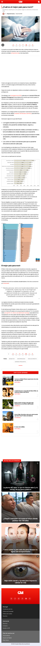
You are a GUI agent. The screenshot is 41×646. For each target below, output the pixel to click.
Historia (17, 382)
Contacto (5, 625)
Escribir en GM (6, 628)
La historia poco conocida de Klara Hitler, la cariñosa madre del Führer (26, 391)
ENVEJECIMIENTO (32, 358)
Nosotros (5, 623)
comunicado (6, 283)
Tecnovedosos (6, 635)
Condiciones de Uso (7, 609)
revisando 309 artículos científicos (23, 113)
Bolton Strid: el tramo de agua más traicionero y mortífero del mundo (23, 403)
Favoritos (5, 616)
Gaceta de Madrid (7, 638)
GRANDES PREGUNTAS (20, 361)
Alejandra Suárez (11, 13)
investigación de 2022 (15, 95)
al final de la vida (15, 53)
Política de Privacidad (8, 611)
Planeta (17, 405)
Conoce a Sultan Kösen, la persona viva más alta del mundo (26, 379)
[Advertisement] (20, 68)
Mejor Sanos (6, 640)
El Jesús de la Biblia (19, 427)
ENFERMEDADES (21, 358)
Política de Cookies (7, 613)
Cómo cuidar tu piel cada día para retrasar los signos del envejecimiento (20, 551)
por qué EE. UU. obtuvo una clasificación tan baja (17, 313)
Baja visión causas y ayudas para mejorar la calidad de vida (20, 582)
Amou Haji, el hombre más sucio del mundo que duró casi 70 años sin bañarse (26, 415)
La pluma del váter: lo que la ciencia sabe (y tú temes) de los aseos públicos (20, 489)
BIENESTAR (12, 358)
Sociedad (17, 417)
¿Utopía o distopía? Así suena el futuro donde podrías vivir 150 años (20, 520)
